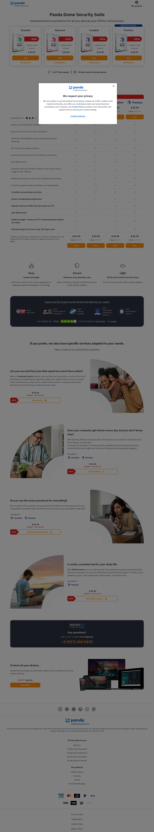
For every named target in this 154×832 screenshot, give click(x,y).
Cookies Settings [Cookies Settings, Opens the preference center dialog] (77, 116)
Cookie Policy (78, 107)
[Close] (113, 86)
